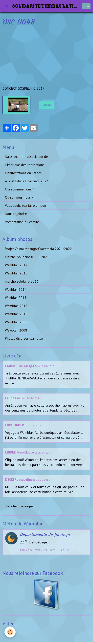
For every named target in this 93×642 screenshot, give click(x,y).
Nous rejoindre (16, 213)
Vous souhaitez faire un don (25, 205)
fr (84, 6)
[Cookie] (10, 632)
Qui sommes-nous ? (19, 189)
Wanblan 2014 (15, 289)
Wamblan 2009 (16, 322)
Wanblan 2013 (15, 297)
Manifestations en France (23, 173)
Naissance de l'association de (26, 156)
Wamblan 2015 (16, 273)
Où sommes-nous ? (19, 197)
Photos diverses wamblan (24, 338)
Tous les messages (19, 506)
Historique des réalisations (24, 165)
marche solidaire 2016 (22, 281)
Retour (46, 105)
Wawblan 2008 (16, 330)
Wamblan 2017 (16, 265)
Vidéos (10, 633)
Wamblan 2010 (16, 314)
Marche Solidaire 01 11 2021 (27, 257)
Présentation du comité (22, 222)
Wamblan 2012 (16, 306)
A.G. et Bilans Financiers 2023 (26, 181)
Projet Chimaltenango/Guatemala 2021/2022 (38, 249)
